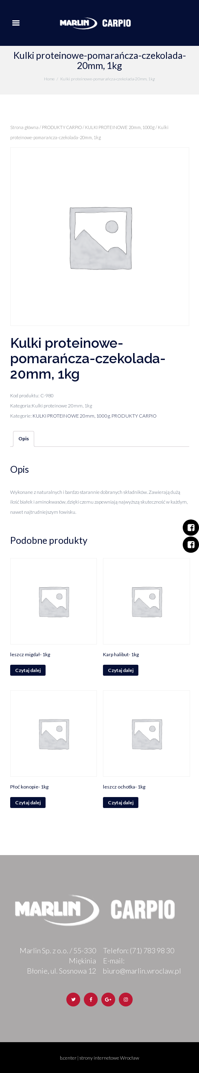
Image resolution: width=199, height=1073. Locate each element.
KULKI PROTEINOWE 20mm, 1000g (120, 127)
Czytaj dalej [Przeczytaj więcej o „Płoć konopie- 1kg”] (28, 802)
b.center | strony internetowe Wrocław (99, 1058)
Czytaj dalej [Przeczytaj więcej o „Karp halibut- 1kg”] (120, 670)
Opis (23, 438)
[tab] (23, 439)
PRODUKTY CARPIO (62, 127)
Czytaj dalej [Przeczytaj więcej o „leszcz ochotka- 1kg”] (120, 802)
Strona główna (24, 127)
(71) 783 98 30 (152, 950)
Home (49, 78)
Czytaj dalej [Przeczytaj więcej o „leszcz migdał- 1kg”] (28, 670)
